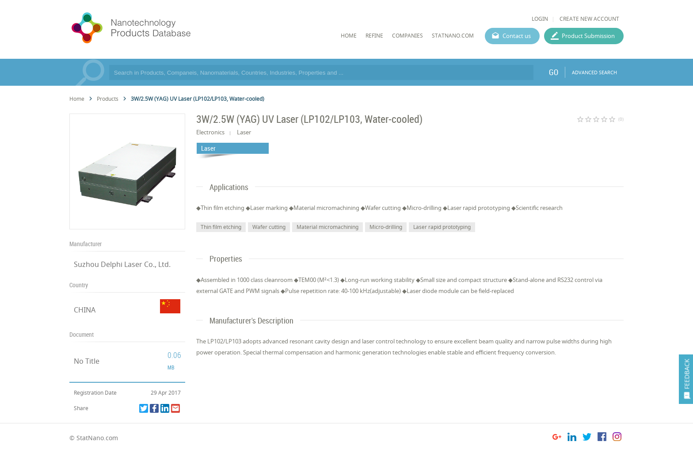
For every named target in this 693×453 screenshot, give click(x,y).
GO (553, 72)
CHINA (84, 310)
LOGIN (540, 19)
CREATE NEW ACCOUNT (589, 19)
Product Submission (588, 36)
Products (107, 99)
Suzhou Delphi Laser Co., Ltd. (122, 264)
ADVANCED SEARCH (594, 72)
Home (76, 99)
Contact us (517, 36)
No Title (86, 361)
